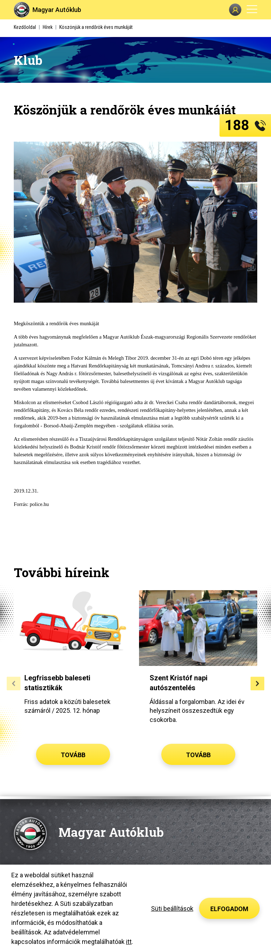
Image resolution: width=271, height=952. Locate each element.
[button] (13, 683)
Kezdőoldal (25, 27)
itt (129, 941)
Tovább (73, 755)
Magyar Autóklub (56, 9)
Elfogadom (229, 909)
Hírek (48, 27)
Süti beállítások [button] (172, 908)
